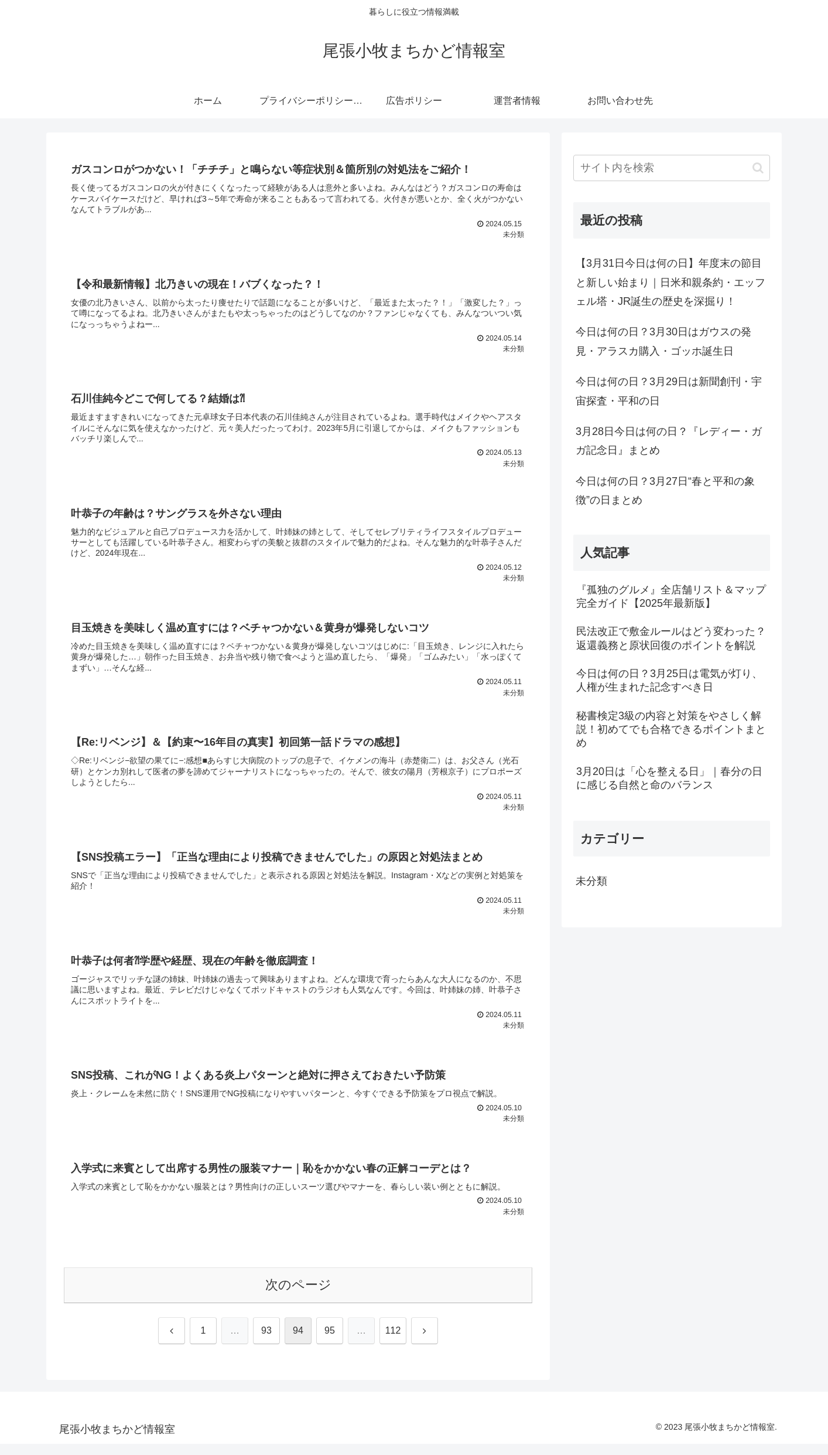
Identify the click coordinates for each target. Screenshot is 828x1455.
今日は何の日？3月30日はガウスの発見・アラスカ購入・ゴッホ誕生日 (663, 341)
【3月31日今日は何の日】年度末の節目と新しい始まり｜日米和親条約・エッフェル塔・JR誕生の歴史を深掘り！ (670, 282)
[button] (758, 168)
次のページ (298, 1296)
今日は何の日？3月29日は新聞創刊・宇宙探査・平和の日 (669, 391)
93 (266, 1342)
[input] (671, 168)
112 (393, 1342)
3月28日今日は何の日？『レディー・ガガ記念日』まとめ (669, 441)
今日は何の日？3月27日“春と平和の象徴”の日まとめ (665, 490)
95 (329, 1342)
